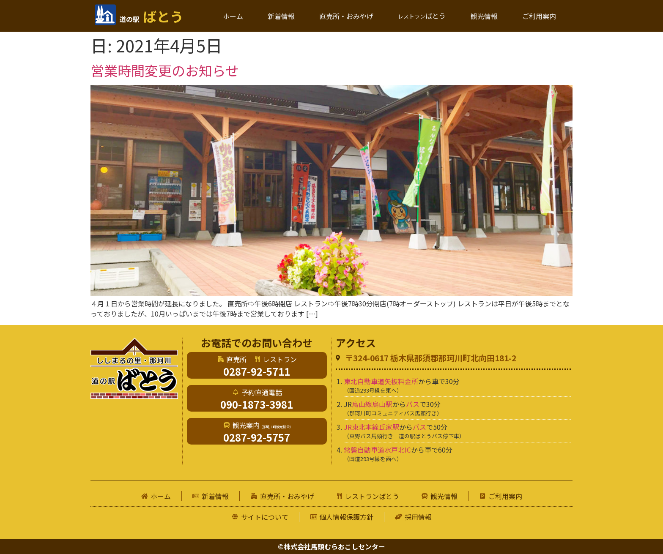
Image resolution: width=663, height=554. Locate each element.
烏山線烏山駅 (372, 404)
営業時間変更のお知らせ (164, 70)
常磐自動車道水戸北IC (377, 450)
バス (412, 404)
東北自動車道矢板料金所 (381, 381)
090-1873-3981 (256, 404)
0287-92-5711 (256, 371)
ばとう (151, 16)
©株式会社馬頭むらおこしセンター (331, 546)
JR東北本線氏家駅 (371, 427)
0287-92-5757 (256, 437)
